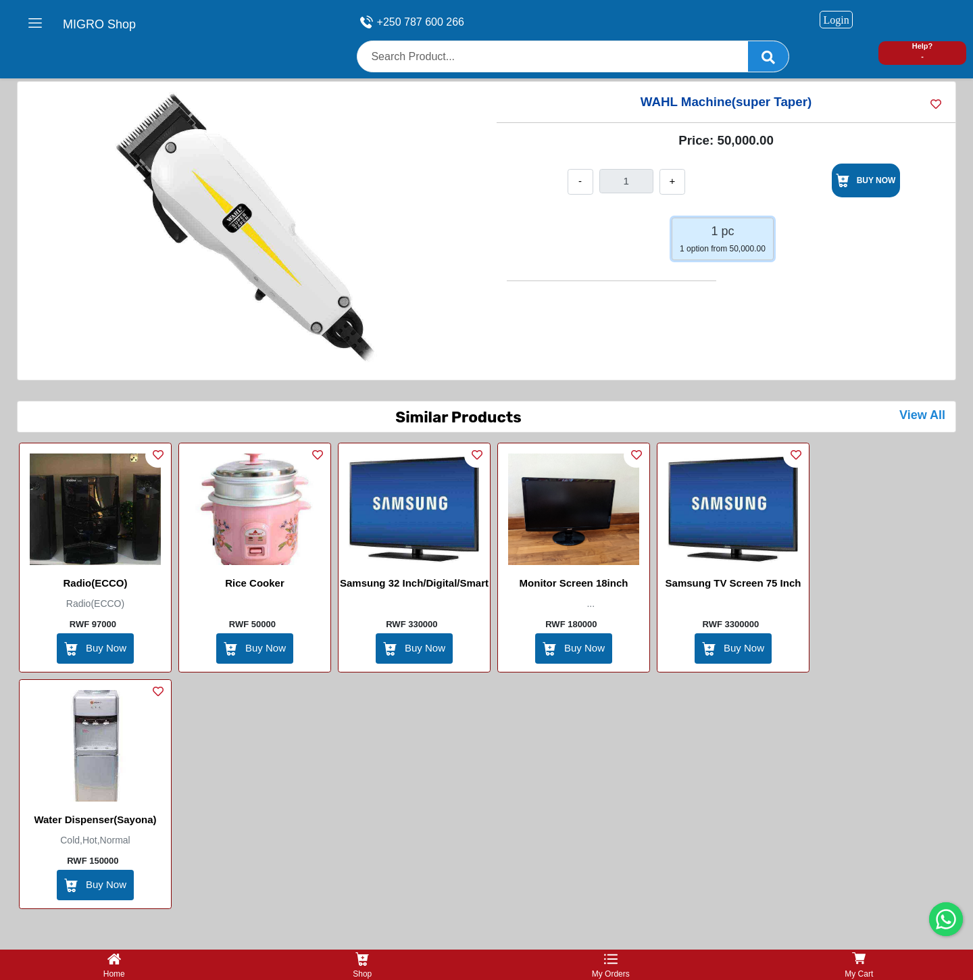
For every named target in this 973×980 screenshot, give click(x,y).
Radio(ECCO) (96, 583)
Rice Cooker (254, 583)
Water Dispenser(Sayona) (95, 819)
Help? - (922, 51)
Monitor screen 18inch (574, 583)
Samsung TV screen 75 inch (733, 583)
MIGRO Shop (99, 24)
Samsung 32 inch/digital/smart (414, 583)
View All (922, 415)
